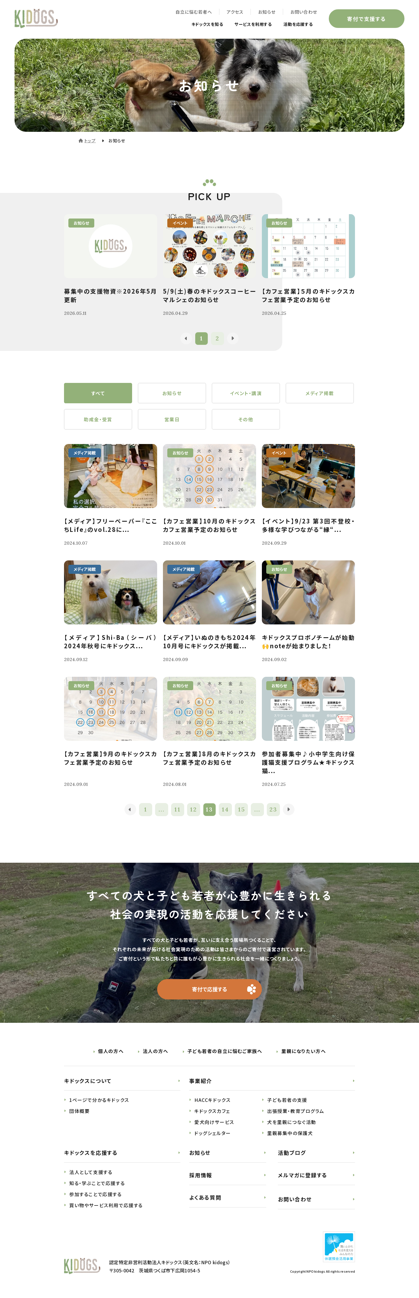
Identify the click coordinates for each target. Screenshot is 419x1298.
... (162, 809)
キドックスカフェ (212, 1111)
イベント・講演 (246, 393)
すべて (98, 393)
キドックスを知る (195, 23)
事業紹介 (200, 1080)
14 (225, 809)
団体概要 (79, 1111)
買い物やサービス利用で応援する (106, 1205)
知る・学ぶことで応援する (97, 1183)
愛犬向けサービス (214, 1122)
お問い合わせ (303, 12)
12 (193, 809)
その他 (246, 419)
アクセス (235, 12)
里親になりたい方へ (303, 1050)
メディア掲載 (320, 393)
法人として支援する (90, 1172)
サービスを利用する (247, 23)
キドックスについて (88, 1080)
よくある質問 (205, 1197)
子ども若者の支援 (287, 1100)
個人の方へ (111, 1050)
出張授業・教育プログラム (295, 1111)
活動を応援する (296, 23)
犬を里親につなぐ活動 (291, 1122)
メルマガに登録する (302, 1175)
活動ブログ (292, 1153)
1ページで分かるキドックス (99, 1100)
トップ (90, 140)
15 (241, 809)
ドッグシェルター (212, 1133)
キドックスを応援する (91, 1153)
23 (274, 809)
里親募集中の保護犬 (290, 1133)
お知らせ (267, 12)
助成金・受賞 (98, 419)
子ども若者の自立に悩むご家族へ (224, 1050)
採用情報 (200, 1175)
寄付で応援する (209, 989)
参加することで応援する (95, 1194)
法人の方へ (155, 1050)
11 (177, 809)
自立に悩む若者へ (193, 12)
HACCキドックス (212, 1100)
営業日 (172, 419)
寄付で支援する (366, 18)
